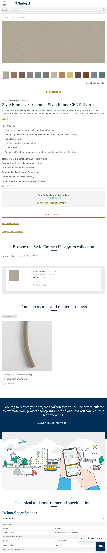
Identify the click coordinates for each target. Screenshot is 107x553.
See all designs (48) (95, 83)
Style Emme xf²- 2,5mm (15, 17)
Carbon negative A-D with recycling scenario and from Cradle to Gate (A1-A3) (41, 134)
